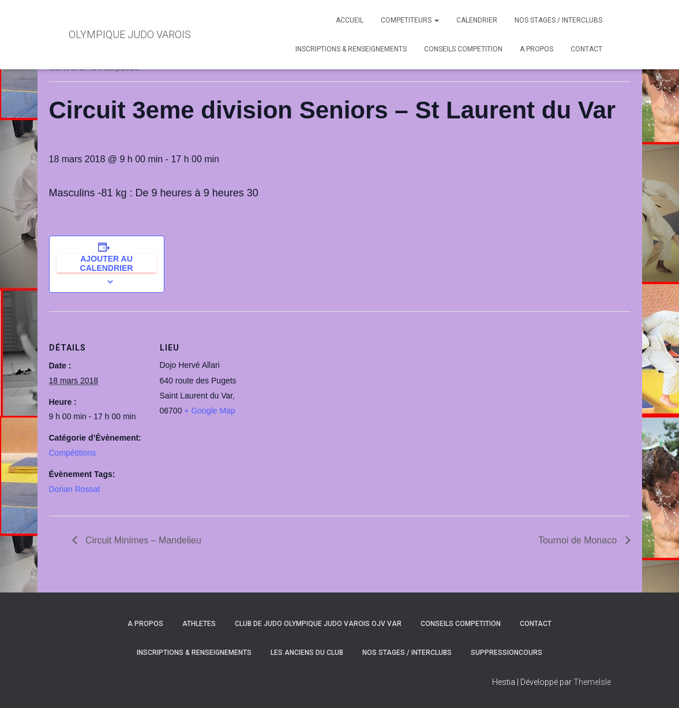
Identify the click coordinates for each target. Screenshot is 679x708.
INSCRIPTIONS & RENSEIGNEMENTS (351, 49)
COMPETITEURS (410, 20)
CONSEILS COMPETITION (463, 49)
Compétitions (72, 452)
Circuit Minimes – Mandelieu (142, 540)
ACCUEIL (349, 20)
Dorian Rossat (74, 489)
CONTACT (586, 49)
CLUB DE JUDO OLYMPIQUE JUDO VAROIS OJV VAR (318, 624)
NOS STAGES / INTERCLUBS (558, 20)
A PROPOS (536, 49)
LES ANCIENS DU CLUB (307, 653)
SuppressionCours (506, 653)
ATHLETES (199, 624)
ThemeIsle (592, 682)
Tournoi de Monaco (579, 540)
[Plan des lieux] (331, 391)
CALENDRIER (476, 20)
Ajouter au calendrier (106, 263)
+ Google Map (209, 410)
